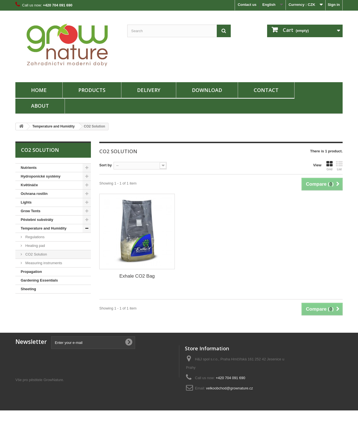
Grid (329, 166)
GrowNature (53, 399)
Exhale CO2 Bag (137, 276)
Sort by (105, 165)
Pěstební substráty (37, 220)
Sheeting (28, 289)
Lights (26, 202)
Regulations (34, 237)
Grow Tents (31, 211)
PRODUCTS (91, 90)
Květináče (29, 185)
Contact (266, 90)
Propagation (31, 272)
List (339, 166)
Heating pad (34, 246)
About (40, 105)
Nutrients (29, 168)
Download (207, 90)
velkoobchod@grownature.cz (229, 388)
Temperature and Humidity (53, 126)
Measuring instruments (43, 263)
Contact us (247, 5)
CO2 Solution (35, 254)
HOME (39, 90)
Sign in (334, 5)
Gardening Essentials (39, 280)
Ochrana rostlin (34, 194)
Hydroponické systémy (40, 176)
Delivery (148, 90)
